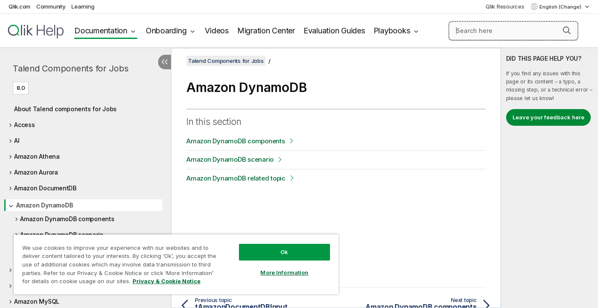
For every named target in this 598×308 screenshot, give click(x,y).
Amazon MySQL (36, 301)
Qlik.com (19, 6)
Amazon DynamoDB (44, 205)
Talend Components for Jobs (71, 68)
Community (51, 6)
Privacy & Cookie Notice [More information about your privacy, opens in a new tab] (166, 281)
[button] (566, 30)
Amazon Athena (37, 156)
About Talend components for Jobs (65, 109)
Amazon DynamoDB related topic (236, 178)
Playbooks (392, 30)
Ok (284, 252)
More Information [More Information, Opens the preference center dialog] (284, 272)
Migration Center (266, 30)
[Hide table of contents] (164, 62)
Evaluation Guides (334, 30)
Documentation (100, 30)
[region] (176, 264)
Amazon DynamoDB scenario (230, 159)
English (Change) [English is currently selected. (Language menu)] (561, 7)
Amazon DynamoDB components (67, 218)
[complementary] (549, 178)
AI (17, 140)
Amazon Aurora (36, 172)
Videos (217, 30)
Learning (82, 6)
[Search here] (513, 31)
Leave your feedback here (548, 117)
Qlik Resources (505, 6)
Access (24, 124)
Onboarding (166, 30)
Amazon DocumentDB (45, 188)
